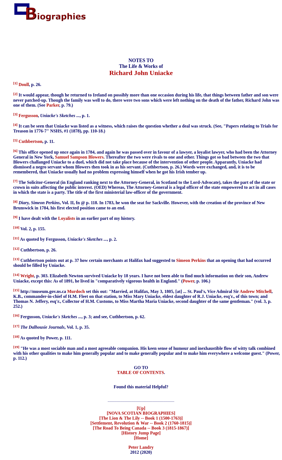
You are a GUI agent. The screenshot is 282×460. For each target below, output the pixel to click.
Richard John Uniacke (141, 72)
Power (188, 281)
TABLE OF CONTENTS (140, 372)
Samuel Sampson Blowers (79, 157)
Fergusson (28, 115)
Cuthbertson (30, 141)
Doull (24, 84)
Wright (27, 276)
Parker (52, 105)
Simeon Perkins (191, 260)
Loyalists (66, 218)
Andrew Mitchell (256, 291)
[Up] (141, 409)
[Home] (141, 438)
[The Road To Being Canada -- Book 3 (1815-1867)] (141, 428)
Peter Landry (141, 448)
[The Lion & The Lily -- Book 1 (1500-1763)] (141, 419)
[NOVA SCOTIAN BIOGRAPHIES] (141, 414)
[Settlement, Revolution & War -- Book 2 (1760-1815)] (140, 424)
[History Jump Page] (141, 433)
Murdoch (76, 291)
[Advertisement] (141, 39)
